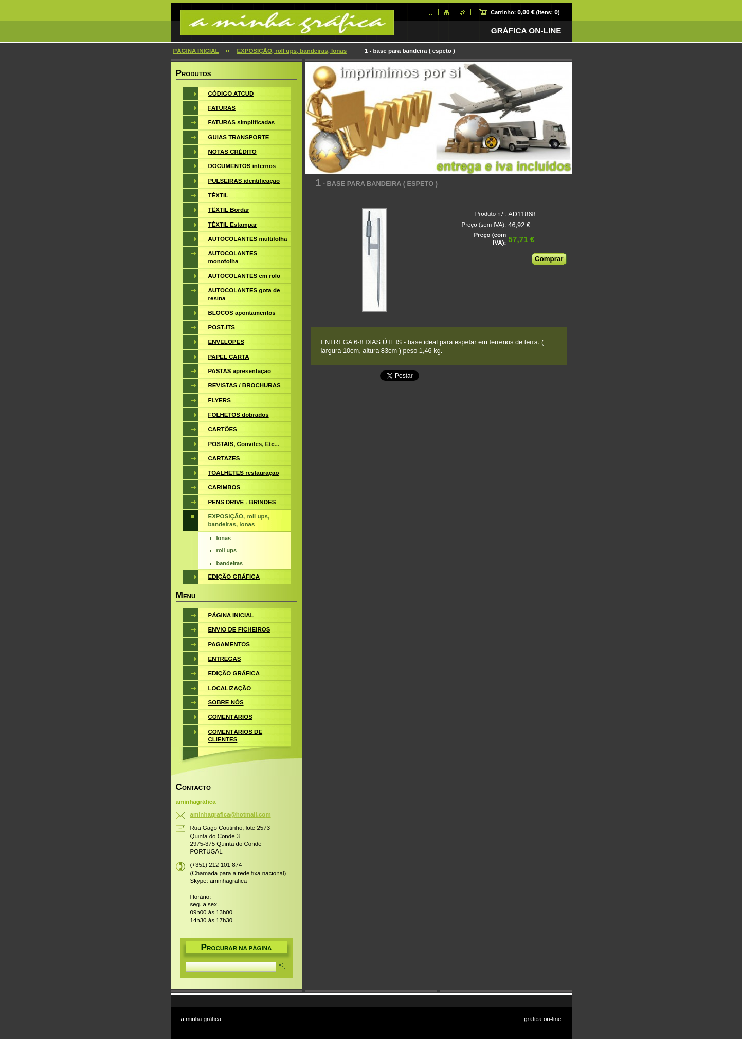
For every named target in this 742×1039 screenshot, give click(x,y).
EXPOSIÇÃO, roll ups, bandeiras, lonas (292, 51)
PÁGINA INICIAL (196, 51)
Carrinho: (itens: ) (525, 12)
